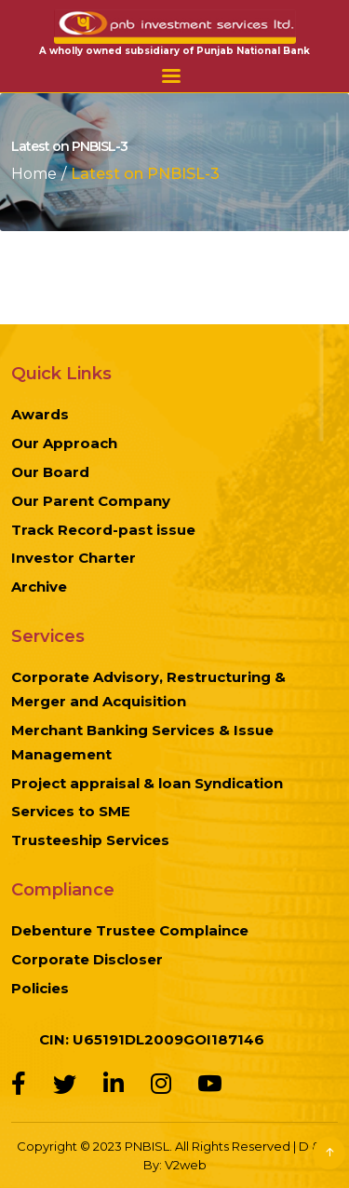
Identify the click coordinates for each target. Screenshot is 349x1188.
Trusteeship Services (90, 840)
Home (34, 174)
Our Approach (64, 443)
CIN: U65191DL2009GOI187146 (151, 1039)
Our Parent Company (90, 501)
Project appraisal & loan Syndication (147, 783)
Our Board (50, 472)
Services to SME (70, 811)
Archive (39, 586)
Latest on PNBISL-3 (145, 174)
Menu (171, 76)
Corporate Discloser (87, 959)
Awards (40, 414)
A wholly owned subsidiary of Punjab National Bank (174, 51)
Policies (40, 988)
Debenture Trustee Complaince (129, 930)
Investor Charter (73, 558)
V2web (186, 1164)
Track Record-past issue (103, 530)
